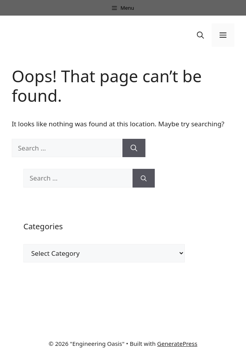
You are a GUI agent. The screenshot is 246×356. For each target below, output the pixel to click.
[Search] (133, 148)
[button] (200, 35)
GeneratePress (177, 343)
